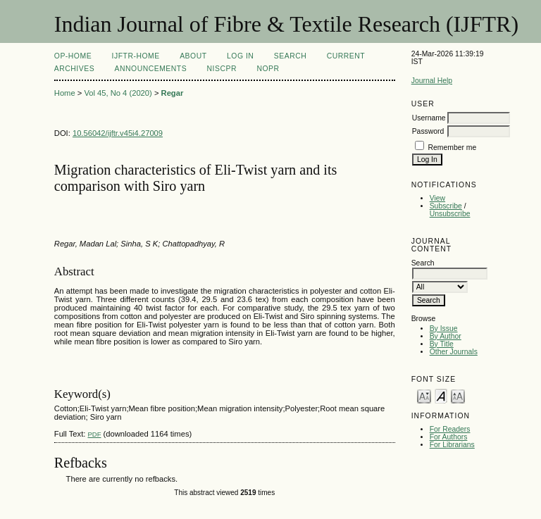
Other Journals (454, 352)
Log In (240, 56)
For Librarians (452, 445)
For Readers (450, 429)
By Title (442, 344)
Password (428, 131)
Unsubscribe (450, 214)
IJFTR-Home (136, 56)
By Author (445, 336)
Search (290, 56)
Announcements (151, 69)
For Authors (449, 437)
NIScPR (222, 69)
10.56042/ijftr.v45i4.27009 (118, 133)
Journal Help (431, 81)
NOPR (267, 69)
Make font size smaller (424, 395)
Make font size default (441, 395)
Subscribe (446, 206)
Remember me (452, 147)
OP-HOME (73, 56)
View (437, 198)
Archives (74, 69)
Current (346, 56)
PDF (94, 434)
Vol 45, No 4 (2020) (117, 93)
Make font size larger (458, 395)
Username (429, 118)
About (193, 56)
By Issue (444, 328)
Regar (172, 93)
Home (64, 93)
